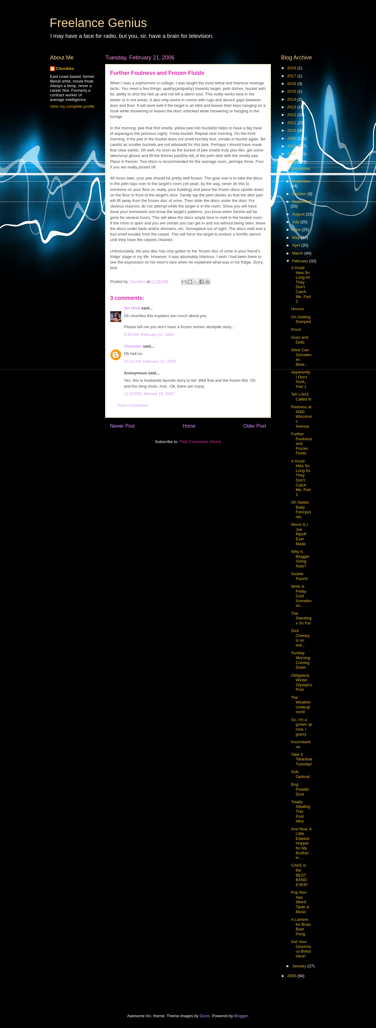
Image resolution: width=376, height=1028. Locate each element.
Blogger (241, 1016)
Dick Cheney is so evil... (300, 637)
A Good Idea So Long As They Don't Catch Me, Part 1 (301, 478)
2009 (292, 138)
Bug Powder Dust (300, 789)
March (298, 253)
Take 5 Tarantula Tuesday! (301, 759)
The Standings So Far (301, 618)
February (300, 261)
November (301, 181)
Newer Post (122, 426)
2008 (292, 146)
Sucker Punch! (299, 576)
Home (189, 426)
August (299, 214)
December (301, 168)
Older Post (254, 426)
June (297, 229)
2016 (292, 83)
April (296, 245)
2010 (292, 130)
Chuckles (133, 346)
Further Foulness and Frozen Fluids (301, 443)
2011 (292, 122)
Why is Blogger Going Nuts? (300, 558)
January (300, 966)
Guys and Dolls (299, 340)
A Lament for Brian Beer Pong (301, 926)
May (296, 237)
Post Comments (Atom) (200, 441)
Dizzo (205, 1016)
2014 (292, 99)
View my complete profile (72, 106)
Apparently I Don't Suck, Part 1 (300, 379)
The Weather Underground (301, 704)
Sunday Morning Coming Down (300, 660)
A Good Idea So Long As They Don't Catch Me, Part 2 (301, 284)
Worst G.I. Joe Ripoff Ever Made (300, 534)
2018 (292, 68)
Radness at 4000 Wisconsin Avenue (301, 416)
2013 (292, 107)
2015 (292, 91)
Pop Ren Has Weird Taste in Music (300, 902)
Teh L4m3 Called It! (301, 396)
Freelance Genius (98, 23)
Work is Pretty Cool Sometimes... (301, 596)
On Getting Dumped (301, 319)
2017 (292, 76)
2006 (292, 161)
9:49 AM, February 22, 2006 (149, 334)
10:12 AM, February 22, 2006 (150, 361)
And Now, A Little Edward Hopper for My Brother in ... (301, 843)
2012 (292, 114)
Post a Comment (133, 405)
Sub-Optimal (300, 774)
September (302, 201)
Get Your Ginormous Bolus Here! (301, 948)
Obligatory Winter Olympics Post (301, 682)
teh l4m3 (132, 308)
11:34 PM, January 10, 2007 (149, 393)
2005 (292, 976)
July (296, 222)
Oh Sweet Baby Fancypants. (301, 509)
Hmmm (297, 309)
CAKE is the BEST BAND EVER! (299, 875)
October (300, 193)
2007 (292, 153)
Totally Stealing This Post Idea (300, 811)
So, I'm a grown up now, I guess (301, 726)
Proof (295, 329)
